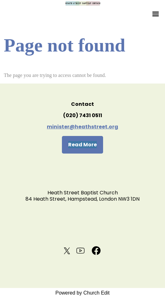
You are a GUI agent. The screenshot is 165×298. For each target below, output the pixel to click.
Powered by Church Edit (82, 292)
